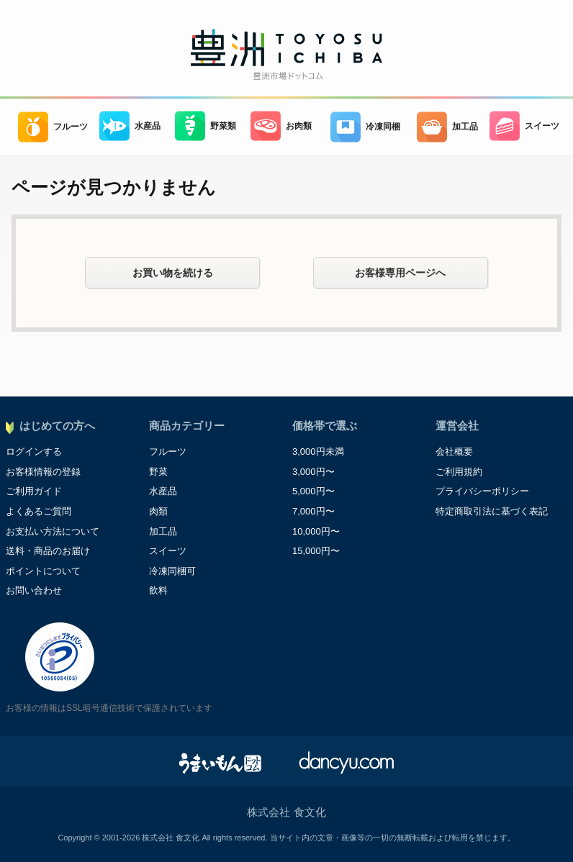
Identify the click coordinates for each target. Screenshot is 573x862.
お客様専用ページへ (400, 272)
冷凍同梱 (365, 127)
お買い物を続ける (172, 272)
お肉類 (281, 126)
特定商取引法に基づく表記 (492, 511)
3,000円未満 (318, 451)
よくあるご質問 (38, 511)
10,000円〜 (316, 531)
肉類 (158, 511)
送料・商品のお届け (48, 550)
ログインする (34, 451)
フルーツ (53, 127)
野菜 (158, 471)
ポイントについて (43, 571)
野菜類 (205, 126)
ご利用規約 (459, 471)
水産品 (130, 126)
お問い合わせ (34, 590)
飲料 (158, 590)
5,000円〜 (313, 491)
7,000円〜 (313, 511)
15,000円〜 (316, 550)
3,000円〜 (313, 471)
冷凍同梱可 (172, 571)
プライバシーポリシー (482, 491)
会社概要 (454, 451)
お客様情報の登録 (43, 471)
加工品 (447, 127)
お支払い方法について (52, 531)
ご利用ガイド (34, 491)
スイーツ (524, 126)
